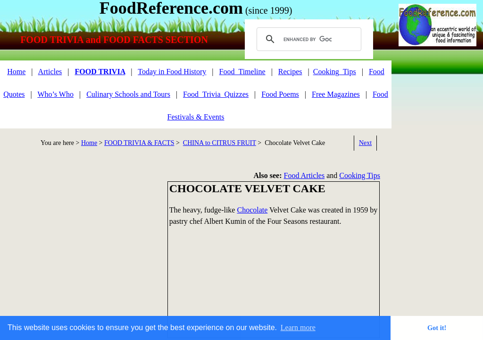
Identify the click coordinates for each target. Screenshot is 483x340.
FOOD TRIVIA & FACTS (139, 142)
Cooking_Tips (334, 72)
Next (365, 142)
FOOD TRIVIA (100, 72)
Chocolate (252, 210)
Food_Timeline (242, 72)
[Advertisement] (80, 247)
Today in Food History (172, 72)
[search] (307, 39)
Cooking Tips (359, 175)
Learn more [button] (298, 327)
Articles (50, 72)
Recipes (290, 72)
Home (16, 72)
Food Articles (304, 175)
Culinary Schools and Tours (128, 94)
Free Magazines (336, 94)
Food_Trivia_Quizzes (216, 94)
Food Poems (280, 94)
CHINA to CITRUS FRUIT (219, 142)
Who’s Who (55, 94)
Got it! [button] (436, 328)
